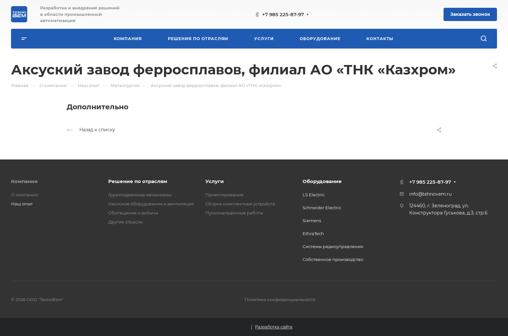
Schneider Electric (322, 207)
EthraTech (313, 233)
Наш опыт (22, 203)
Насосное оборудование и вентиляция (151, 203)
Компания (24, 181)
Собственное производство (333, 259)
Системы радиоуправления (333, 246)
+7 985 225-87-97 (283, 14)
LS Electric (314, 194)
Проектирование (224, 194)
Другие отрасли (125, 221)
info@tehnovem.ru (430, 194)
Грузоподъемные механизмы (139, 194)
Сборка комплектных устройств (240, 203)
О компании (24, 194)
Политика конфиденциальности (280, 299)
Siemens (312, 220)
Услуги (214, 181)
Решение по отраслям (137, 181)
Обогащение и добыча (133, 212)
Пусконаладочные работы (234, 212)
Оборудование (322, 181)
